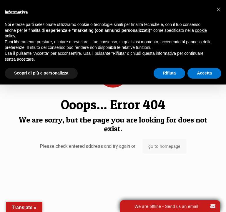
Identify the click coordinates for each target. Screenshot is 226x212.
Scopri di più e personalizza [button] (41, 73)
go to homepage (164, 146)
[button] (218, 9)
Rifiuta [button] (169, 73)
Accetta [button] (204, 73)
